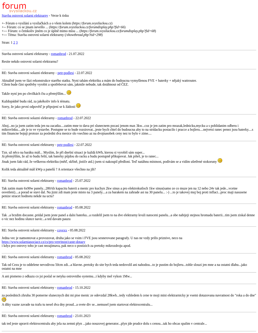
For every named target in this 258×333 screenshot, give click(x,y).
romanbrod (58, 54)
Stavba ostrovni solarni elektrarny (25, 15)
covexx (62, 230)
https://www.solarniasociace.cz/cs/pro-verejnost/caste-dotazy (43, 242)
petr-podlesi (65, 73)
